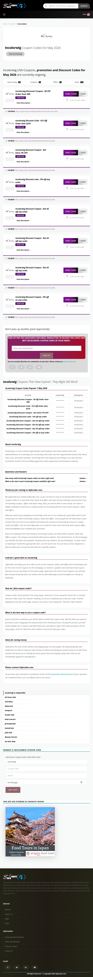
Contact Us (9, 951)
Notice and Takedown (12, 942)
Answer (83, 478)
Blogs (7, 919)
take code (71, 94)
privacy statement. (69, 361)
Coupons (35, 82)
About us (8, 910)
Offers (57, 82)
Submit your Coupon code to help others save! (23, 757)
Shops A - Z (9, 914)
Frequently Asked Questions (14, 937)
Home (7, 923)
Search (84, 6)
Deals (79, 82)
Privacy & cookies (11, 946)
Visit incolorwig (15, 54)
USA (86, 14)
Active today (13, 82)
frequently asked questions (62, 674)
